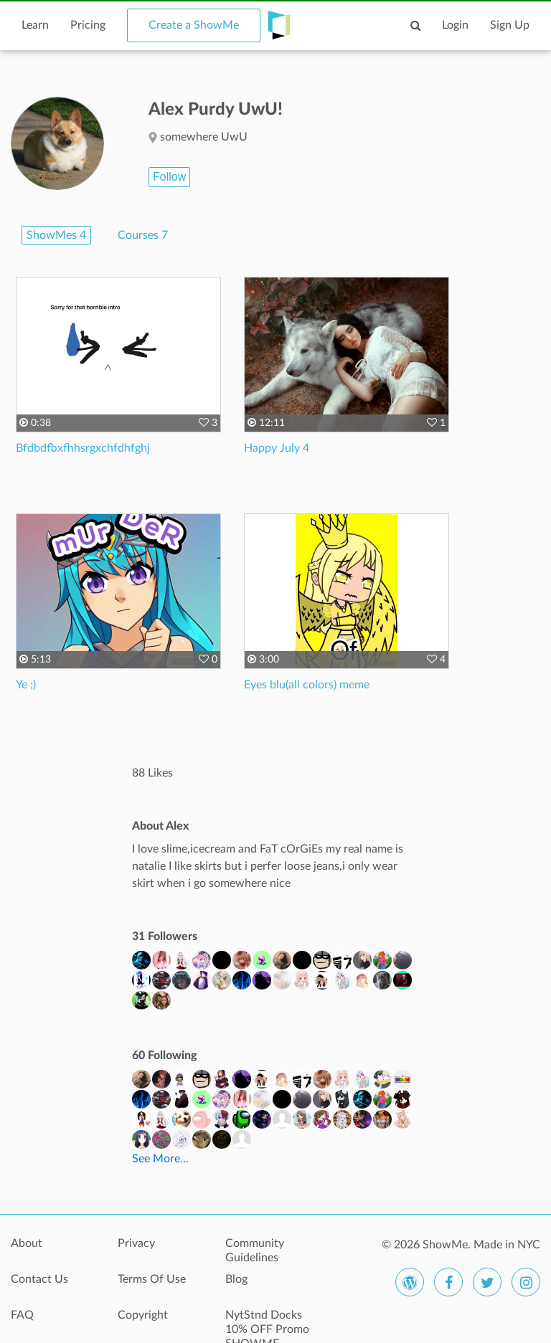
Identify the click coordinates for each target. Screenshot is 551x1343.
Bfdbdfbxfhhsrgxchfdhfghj (83, 448)
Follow (169, 177)
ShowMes (56, 235)
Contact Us (39, 1279)
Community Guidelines (254, 1250)
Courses (143, 235)
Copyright (143, 1315)
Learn (35, 25)
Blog (236, 1279)
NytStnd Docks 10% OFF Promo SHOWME (267, 1323)
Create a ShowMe (194, 25)
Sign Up (509, 25)
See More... (160, 1158)
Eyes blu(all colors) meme (306, 685)
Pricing (87, 25)
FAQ (22, 1315)
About (26, 1243)
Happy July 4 (276, 448)
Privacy (136, 1243)
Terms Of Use (152, 1279)
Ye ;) (26, 685)
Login (455, 25)
